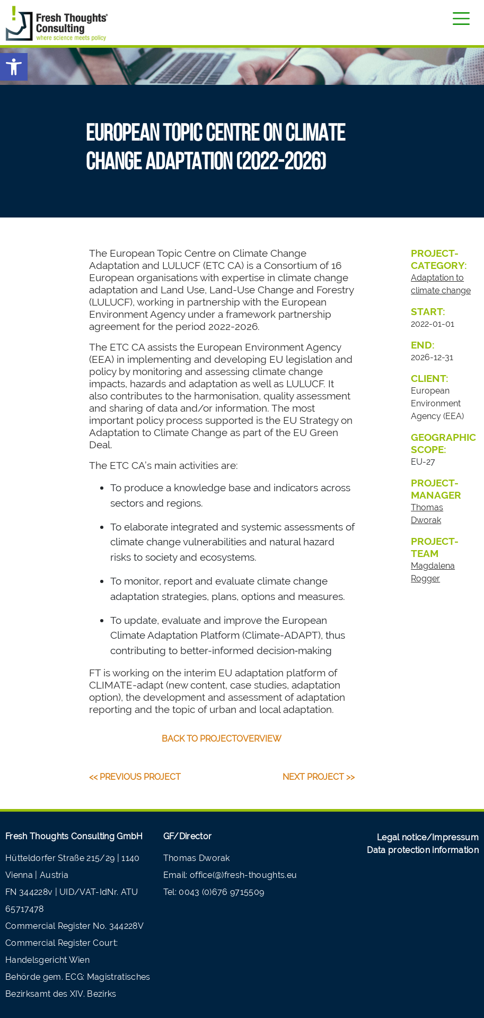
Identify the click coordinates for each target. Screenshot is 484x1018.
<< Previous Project (135, 777)
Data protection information (423, 850)
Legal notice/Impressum (428, 837)
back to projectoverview (221, 739)
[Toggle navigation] (461, 18)
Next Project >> (319, 777)
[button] (14, 67)
